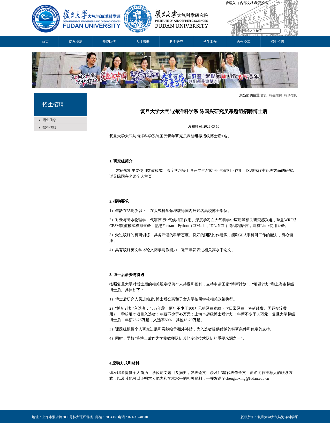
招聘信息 (49, 127)
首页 (264, 95)
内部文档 (247, 3)
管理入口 (232, 3)
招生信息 (49, 120)
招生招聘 (53, 105)
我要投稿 (261, 3)
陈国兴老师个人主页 (134, 176)
